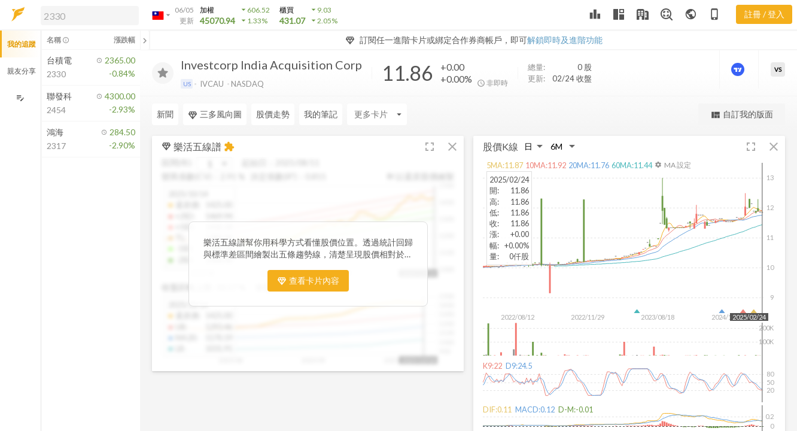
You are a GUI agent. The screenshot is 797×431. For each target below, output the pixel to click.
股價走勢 (273, 114)
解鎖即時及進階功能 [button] (565, 40)
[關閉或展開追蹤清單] (145, 40)
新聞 (165, 114)
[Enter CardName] (377, 114)
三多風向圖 (215, 114)
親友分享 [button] (21, 70)
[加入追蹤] (163, 73)
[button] (87, 15)
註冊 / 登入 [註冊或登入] (764, 14)
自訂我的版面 (741, 114)
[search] (90, 15)
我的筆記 (320, 114)
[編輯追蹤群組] (20, 97)
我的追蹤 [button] (21, 44)
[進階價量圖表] (739, 69)
